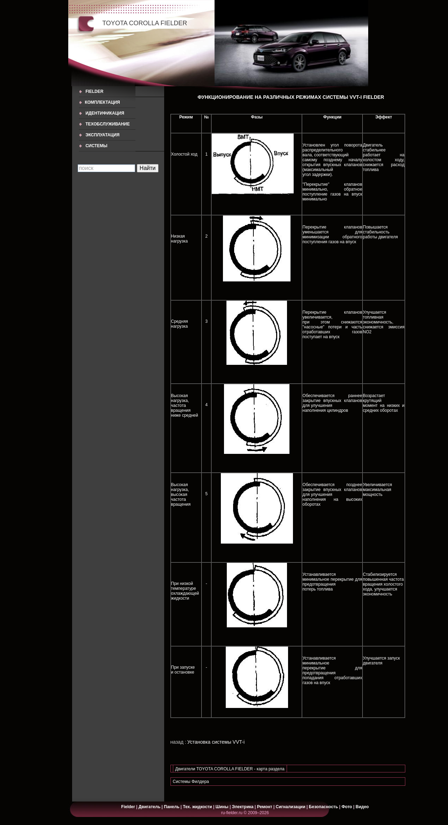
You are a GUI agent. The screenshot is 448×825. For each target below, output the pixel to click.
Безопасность (323, 806)
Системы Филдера (191, 781)
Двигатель (150, 806)
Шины (222, 806)
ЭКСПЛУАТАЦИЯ (102, 134)
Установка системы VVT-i (216, 742)
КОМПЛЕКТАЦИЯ (102, 102)
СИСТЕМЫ (96, 145)
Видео (362, 806)
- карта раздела (269, 768)
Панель (171, 806)
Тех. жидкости (198, 806)
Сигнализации (291, 806)
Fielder (94, 91)
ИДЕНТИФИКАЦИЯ (104, 113)
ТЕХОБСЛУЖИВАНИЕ (107, 124)
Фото (347, 806)
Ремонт (264, 806)
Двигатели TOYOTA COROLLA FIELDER (214, 768)
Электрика (243, 806)
